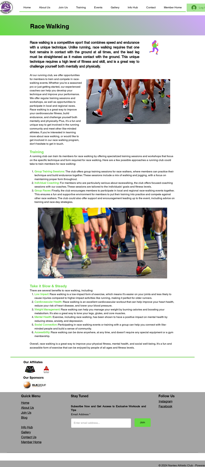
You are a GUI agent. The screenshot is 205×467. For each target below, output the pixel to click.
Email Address (80, 414)
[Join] (143, 422)
